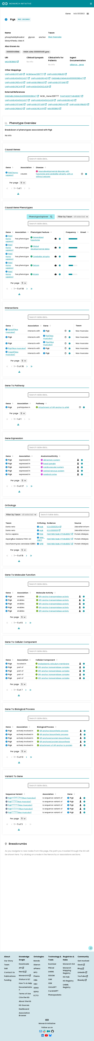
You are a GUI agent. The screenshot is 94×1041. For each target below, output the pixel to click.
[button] (72, 238)
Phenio (37, 976)
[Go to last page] (31, 288)
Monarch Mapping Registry (67, 970)
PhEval (51, 968)
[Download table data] (18, 193)
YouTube (83, 976)
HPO (35, 972)
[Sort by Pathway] (45, 403)
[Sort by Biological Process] (55, 727)
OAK (50, 979)
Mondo (37, 961)
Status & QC (24, 979)
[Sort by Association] (33, 167)
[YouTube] (46, 1035)
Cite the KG (24, 997)
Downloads (24, 964)
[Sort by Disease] (44, 167)
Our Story (8, 961)
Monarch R (25, 975)
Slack (81, 964)
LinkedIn (82, 972)
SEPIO (36, 991)
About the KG (25, 1001)
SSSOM (51, 975)
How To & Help (25, 983)
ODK (50, 983)
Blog (81, 968)
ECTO (36, 995)
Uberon (37, 964)
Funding (7, 980)
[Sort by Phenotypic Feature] (50, 232)
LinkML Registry (66, 986)
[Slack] (44, 1031)
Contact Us (9, 972)
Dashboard (24, 1009)
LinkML (51, 971)
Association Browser (24, 1014)
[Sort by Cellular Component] (56, 659)
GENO (36, 988)
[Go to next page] (26, 288)
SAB (6, 968)
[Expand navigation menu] (91, 4)
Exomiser (52, 964)
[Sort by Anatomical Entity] (59, 456)
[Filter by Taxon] (73, 216)
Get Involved (83, 961)
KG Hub (66, 977)
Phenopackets (54, 995)
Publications (10, 976)
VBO (35, 984)
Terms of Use (25, 993)
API (21, 968)
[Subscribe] (40, 1031)
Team (6, 964)
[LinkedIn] (42, 1035)
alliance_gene (77, 64)
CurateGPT (53, 991)
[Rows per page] (22, 182)
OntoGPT (52, 987)
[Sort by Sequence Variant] (24, 794)
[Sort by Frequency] (77, 232)
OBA (35, 980)
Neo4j (22, 971)
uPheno (37, 968)
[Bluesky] (50, 1035)
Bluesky (82, 980)
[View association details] (85, 174)
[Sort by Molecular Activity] (54, 592)
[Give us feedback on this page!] (90, 948)
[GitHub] (52, 1031)
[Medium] (48, 1031)
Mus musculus (54, 37)
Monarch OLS (69, 964)
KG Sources (24, 1005)
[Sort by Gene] (12, 167)
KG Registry (68, 981)
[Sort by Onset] (87, 232)
